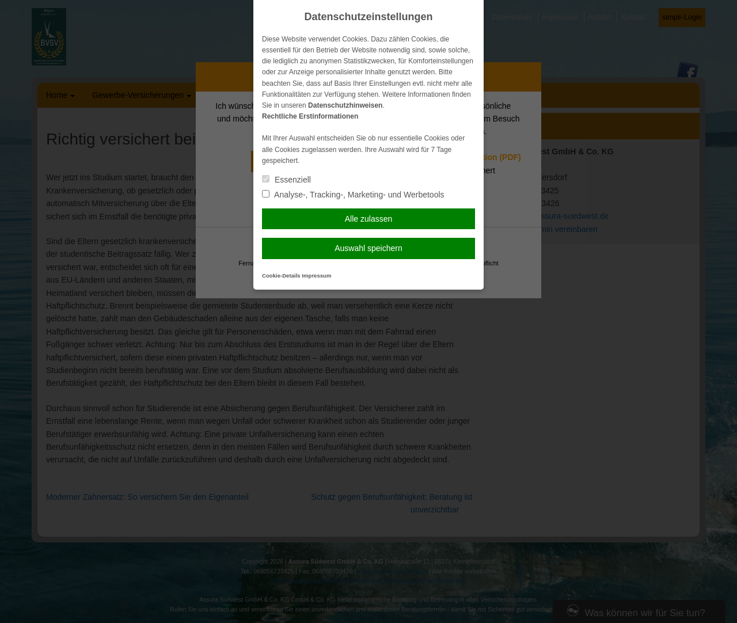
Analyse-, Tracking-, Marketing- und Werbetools (353, 194)
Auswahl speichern (368, 248)
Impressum (316, 275)
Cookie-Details (281, 275)
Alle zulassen (369, 218)
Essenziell (286, 179)
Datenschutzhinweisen (345, 105)
